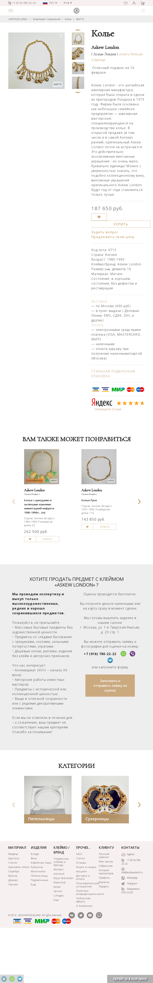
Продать (104, 935)
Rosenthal (60, 931)
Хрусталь (14, 907)
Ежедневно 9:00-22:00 (130, 939)
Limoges (59, 944)
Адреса (127, 904)
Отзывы (81, 911)
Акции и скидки (86, 916)
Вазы (34, 907)
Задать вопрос (104, 232)
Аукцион (81, 920)
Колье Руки (91, 518)
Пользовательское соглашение (87, 934)
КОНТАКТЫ (130, 896)
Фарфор (13, 903)
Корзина (104, 931)
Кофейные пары (41, 911)
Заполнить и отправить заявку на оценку (110, 735)
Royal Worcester (64, 927)
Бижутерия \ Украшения (46, 19)
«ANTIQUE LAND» (18, 19)
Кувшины (37, 916)
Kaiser (57, 936)
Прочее (13, 933)
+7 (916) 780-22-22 (100, 703)
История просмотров (106, 921)
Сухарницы (97, 868)
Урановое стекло (18, 916)
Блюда (35, 903)
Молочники (38, 920)
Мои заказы (106, 910)
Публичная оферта (83, 949)
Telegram (129, 932)
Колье (68, 19)
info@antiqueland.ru (132, 920)
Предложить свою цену (113, 237)
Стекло (12, 911)
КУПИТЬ (121, 224)
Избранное (106, 915)
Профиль (104, 927)
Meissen (59, 918)
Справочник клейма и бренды (61, 911)
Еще (33, 933)
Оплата (97, 325)
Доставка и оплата (83, 926)
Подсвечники (39, 929)
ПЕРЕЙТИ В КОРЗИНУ (130, 979)
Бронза (12, 925)
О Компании (84, 955)
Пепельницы (41, 868)
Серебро (13, 920)
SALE (79, 903)
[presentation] (14, 523)
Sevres (58, 940)
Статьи (80, 907)
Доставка (99, 301)
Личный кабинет (104, 904)
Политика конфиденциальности (87, 941)
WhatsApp (129, 927)
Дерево (13, 929)
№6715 (80, 19)
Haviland (59, 923)
